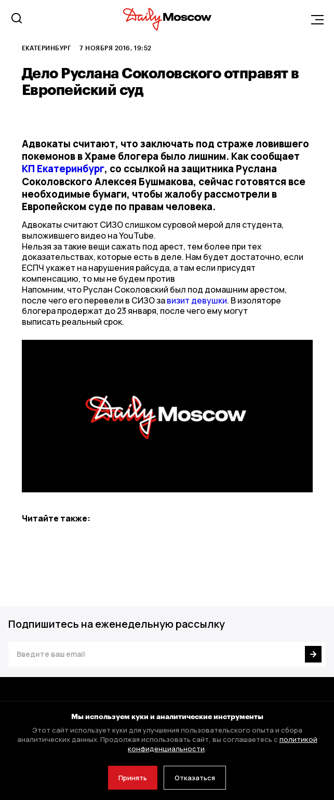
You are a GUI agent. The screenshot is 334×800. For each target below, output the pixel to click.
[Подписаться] (313, 654)
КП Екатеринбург (63, 168)
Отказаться (195, 777)
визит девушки (197, 300)
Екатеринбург (47, 47)
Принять (132, 777)
